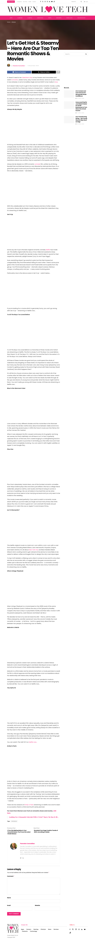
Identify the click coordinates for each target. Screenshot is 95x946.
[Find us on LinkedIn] (49, 1)
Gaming (30, 17)
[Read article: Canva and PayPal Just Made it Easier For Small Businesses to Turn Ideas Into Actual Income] (69, 105)
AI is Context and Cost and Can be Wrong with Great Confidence (81, 93)
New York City (33, 550)
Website (37, 907)
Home (8, 22)
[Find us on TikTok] (54, 1)
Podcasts (69, 17)
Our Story (25, 1)
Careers (20, 17)
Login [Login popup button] (86, 1)
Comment (11, 878)
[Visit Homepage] (47, 9)
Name (9, 899)
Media (29, 1)
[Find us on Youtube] (51, 1)
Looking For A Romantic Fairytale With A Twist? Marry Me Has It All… (34, 817)
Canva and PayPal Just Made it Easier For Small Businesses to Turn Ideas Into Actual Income (81, 106)
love (56, 82)
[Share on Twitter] (44, 72)
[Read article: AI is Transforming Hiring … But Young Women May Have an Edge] (69, 119)
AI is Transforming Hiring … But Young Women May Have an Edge (81, 119)
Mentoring (11, 1)
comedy (37, 165)
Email (9, 907)
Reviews (59, 17)
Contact (34, 1)
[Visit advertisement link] (76, 71)
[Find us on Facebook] (40, 1)
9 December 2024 (33, 65)
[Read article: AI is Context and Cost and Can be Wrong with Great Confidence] (69, 94)
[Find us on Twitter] (42, 1)
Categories (19, 1)
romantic (15, 80)
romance (14, 821)
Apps (11, 17)
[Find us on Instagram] (47, 1)
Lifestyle (40, 17)
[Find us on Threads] (45, 1)
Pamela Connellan (19, 65)
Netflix (48, 250)
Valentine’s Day (27, 78)
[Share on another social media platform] (58, 72)
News (49, 17)
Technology (81, 17)
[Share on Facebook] (19, 72)
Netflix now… (33, 743)
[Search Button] (81, 1)
